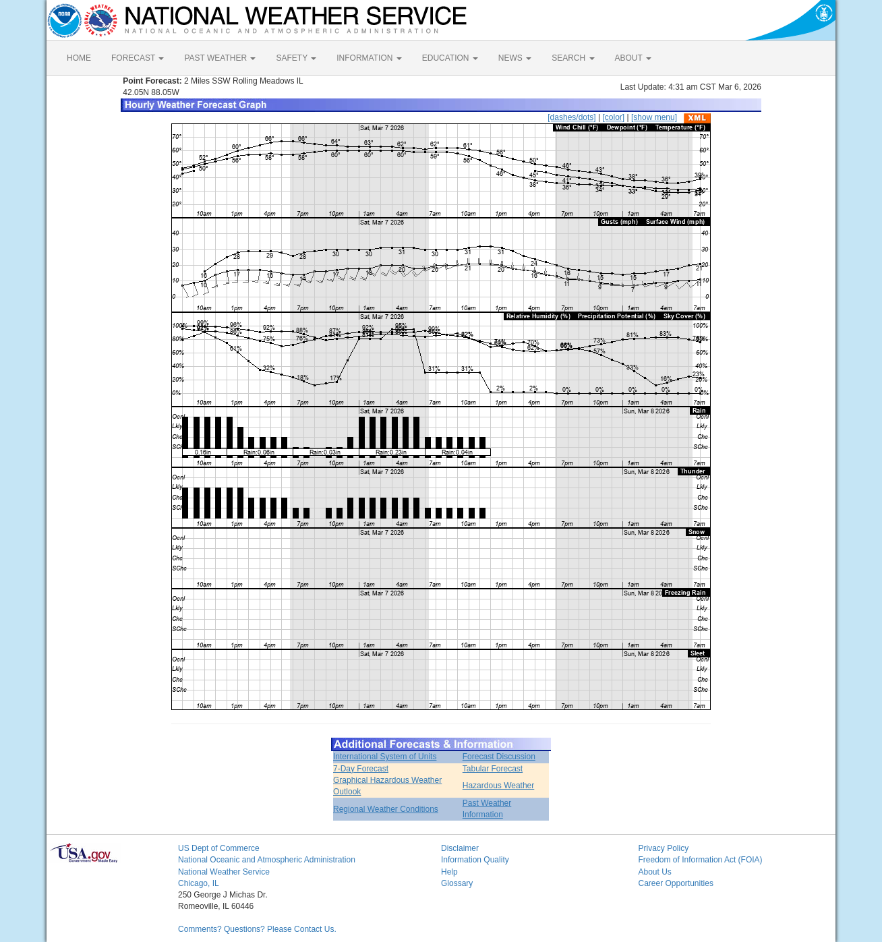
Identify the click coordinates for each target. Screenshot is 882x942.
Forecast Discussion (499, 756)
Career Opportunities (676, 883)
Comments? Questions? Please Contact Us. (257, 929)
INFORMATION (368, 58)
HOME (79, 58)
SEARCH (573, 58)
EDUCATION (450, 58)
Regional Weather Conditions (385, 809)
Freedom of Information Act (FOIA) (701, 859)
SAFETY (296, 58)
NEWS (514, 58)
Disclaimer (460, 848)
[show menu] (654, 117)
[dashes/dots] (571, 117)
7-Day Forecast (360, 768)
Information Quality (475, 859)
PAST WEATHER (220, 58)
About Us (655, 872)
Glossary (457, 883)
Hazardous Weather (499, 785)
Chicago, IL (198, 883)
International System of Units (384, 756)
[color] (613, 117)
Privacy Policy (664, 848)
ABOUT (633, 58)
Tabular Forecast (493, 768)
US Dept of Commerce (219, 848)
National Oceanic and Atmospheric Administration (266, 859)
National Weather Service (224, 872)
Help (449, 872)
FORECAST (137, 58)
